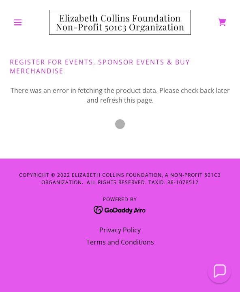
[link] (120, 22)
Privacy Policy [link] (120, 229)
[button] (26, 22)
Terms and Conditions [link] (120, 242)
